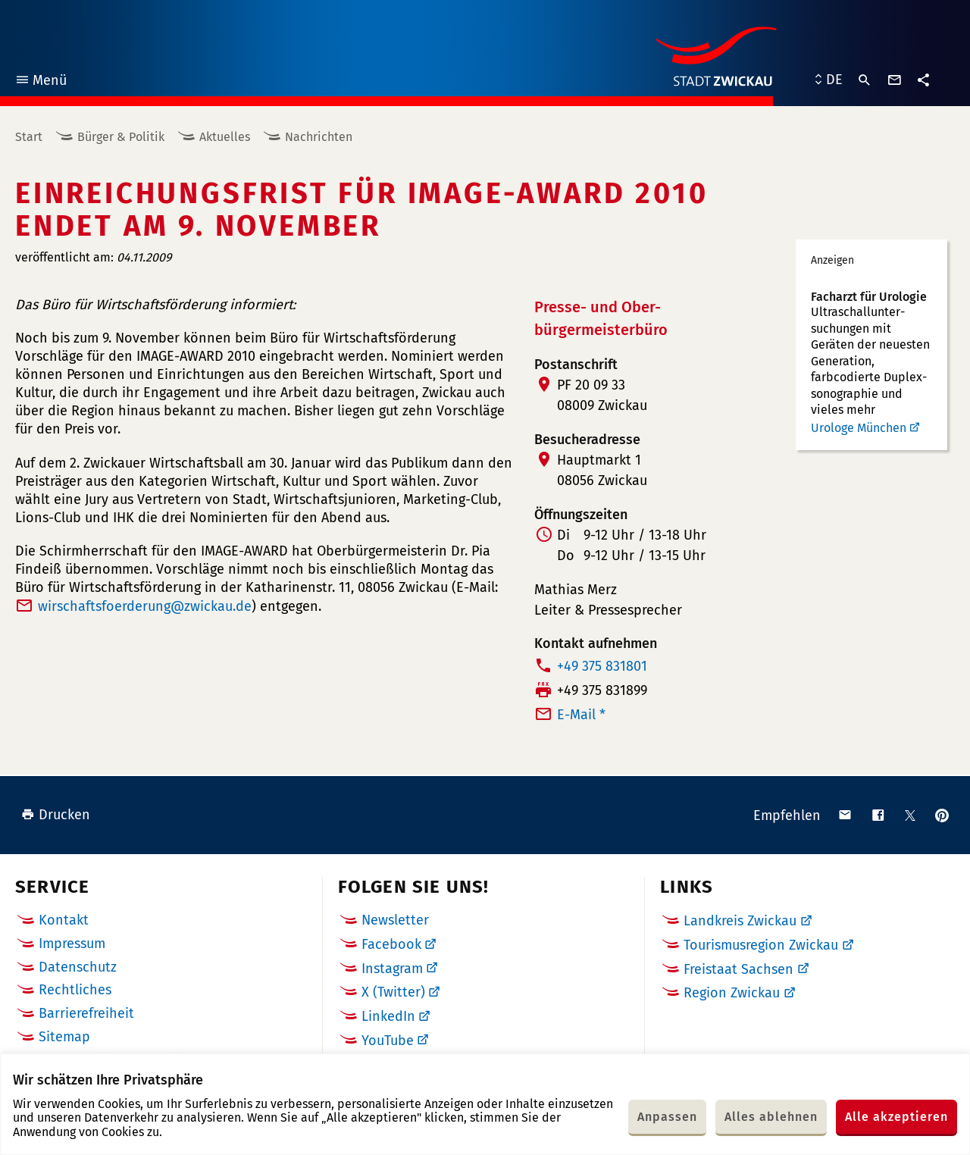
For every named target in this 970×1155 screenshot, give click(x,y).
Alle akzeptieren (896, 1117)
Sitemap (64, 1036)
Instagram (392, 968)
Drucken (55, 814)
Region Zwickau (732, 992)
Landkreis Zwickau (740, 920)
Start (28, 137)
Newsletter (395, 920)
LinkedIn (388, 1016)
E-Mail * (581, 714)
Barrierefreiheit (86, 1013)
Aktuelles (224, 137)
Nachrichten (318, 137)
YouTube (387, 1040)
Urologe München (858, 428)
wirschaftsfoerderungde (145, 606)
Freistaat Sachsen (738, 969)
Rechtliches (75, 989)
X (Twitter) (393, 992)
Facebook (391, 944)
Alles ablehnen (771, 1117)
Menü (40, 82)
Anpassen (667, 1117)
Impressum (72, 943)
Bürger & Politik (120, 137)
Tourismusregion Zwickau (761, 945)
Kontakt (64, 920)
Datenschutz (78, 967)
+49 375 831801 (602, 666)
